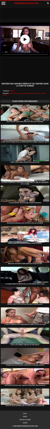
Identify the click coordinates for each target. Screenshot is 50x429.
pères (38, 93)
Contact (25, 422)
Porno (25, 413)
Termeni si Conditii (25, 419)
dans (15, 93)
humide (31, 93)
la (35, 93)
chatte (11, 93)
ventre (5, 95)
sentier (43, 93)
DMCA (25, 416)
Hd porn (12, 91)
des (19, 93)
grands (26, 93)
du (22, 93)
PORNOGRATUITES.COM (26, 3)
